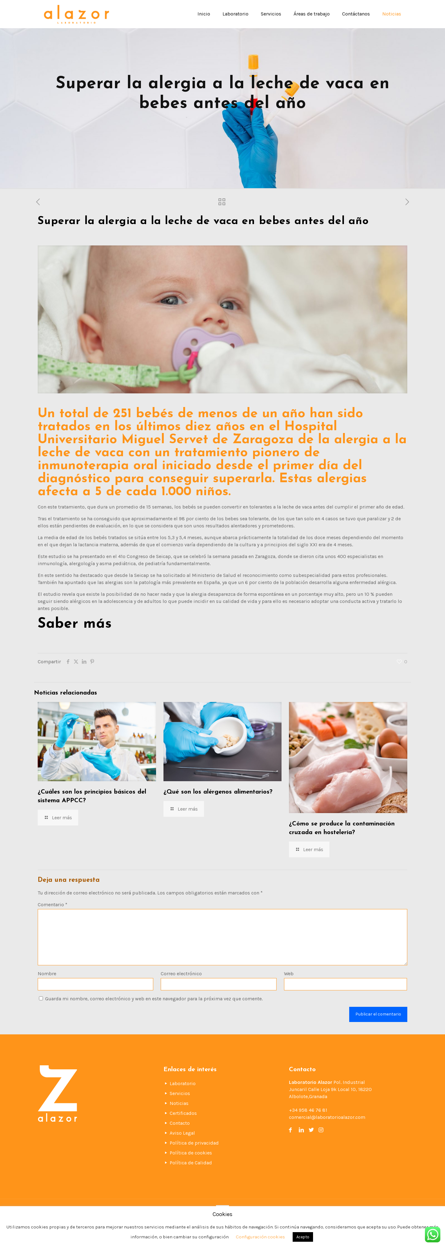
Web (289, 973)
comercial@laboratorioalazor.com (327, 1117)
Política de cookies (191, 1153)
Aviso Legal (182, 1133)
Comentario (52, 904)
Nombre (47, 973)
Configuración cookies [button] (260, 1237)
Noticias (179, 1103)
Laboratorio (183, 1083)
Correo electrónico (181, 973)
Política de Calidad (191, 1163)
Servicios (180, 1093)
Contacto (180, 1123)
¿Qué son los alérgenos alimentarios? (218, 792)
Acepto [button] (302, 1237)
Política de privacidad (194, 1143)
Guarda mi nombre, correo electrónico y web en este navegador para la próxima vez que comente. (154, 999)
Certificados (183, 1113)
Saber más (75, 624)
